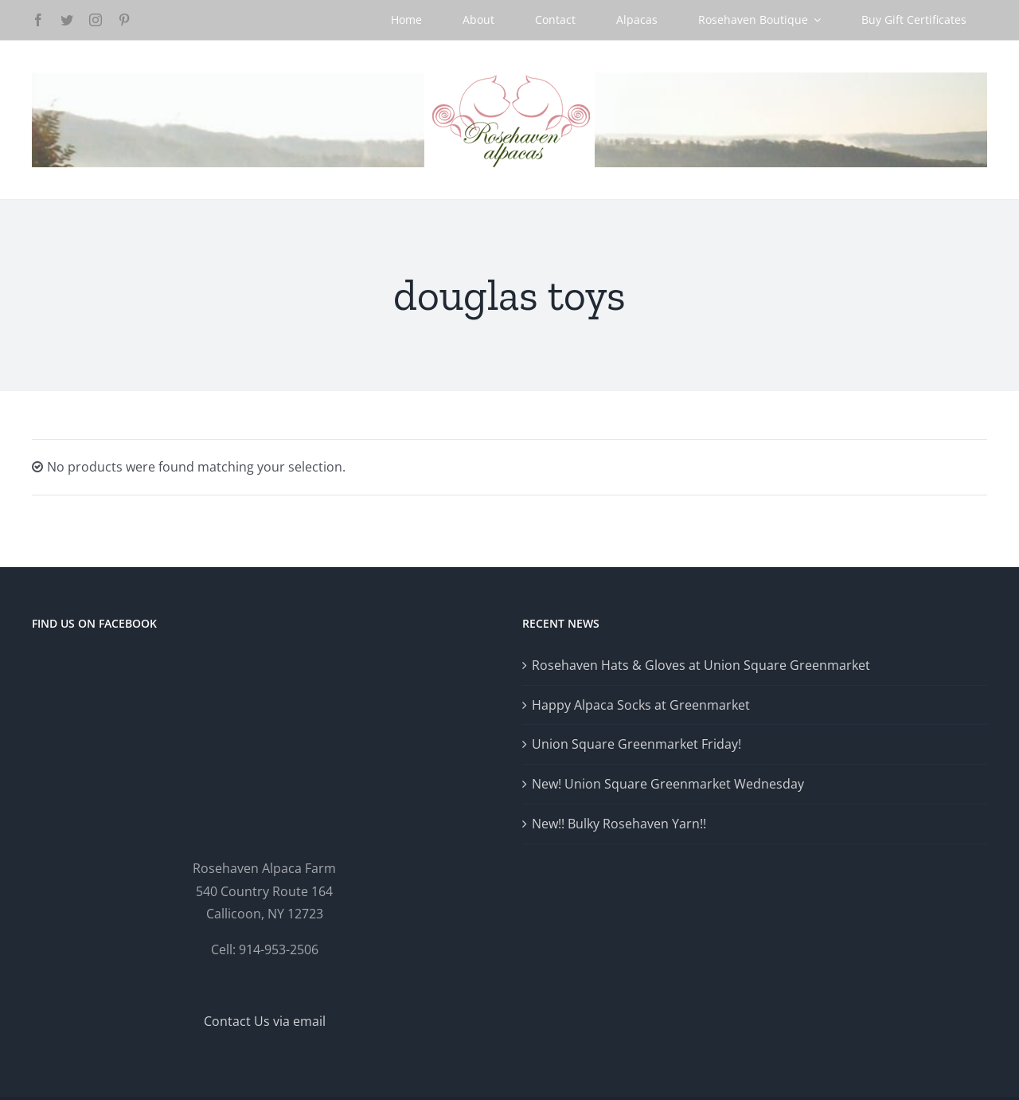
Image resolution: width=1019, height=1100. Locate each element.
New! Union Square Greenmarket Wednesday (668, 784)
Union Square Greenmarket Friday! (636, 744)
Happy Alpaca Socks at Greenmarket (641, 705)
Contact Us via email (265, 1021)
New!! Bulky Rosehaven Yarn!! (619, 823)
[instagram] (95, 20)
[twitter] (67, 20)
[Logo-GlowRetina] (509, 79)
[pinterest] (124, 20)
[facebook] (38, 20)
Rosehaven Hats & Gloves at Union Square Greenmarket (701, 665)
